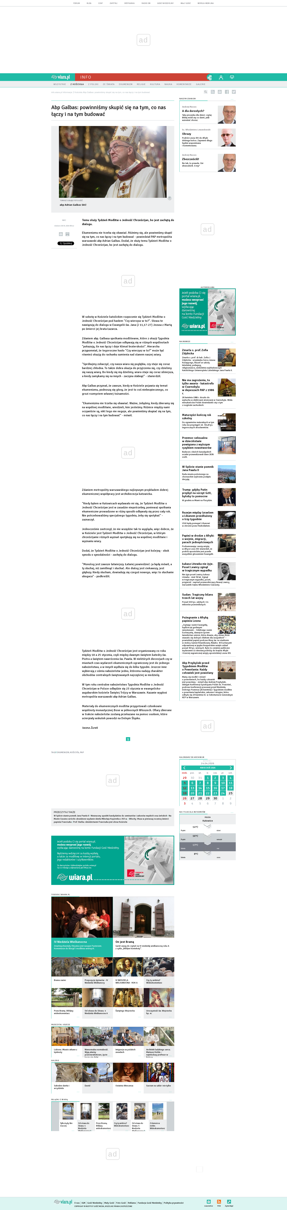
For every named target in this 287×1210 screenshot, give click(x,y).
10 (223, 783)
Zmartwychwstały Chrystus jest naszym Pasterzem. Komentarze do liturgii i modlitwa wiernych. (78, 947)
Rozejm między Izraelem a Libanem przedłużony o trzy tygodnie (197, 516)
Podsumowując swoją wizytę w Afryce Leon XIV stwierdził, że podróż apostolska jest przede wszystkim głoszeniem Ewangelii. (198, 550)
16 (215, 788)
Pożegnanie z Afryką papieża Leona (195, 619)
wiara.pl (63, 77)
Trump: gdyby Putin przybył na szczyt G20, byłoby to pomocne (197, 493)
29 (185, 778)
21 (200, 793)
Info (86, 77)
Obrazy (186, 134)
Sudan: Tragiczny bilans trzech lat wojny (197, 596)
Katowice (207, 820)
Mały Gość (186, 3)
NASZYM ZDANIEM (187, 99)
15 (208, 788)
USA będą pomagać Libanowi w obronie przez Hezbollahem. (196, 524)
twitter (234, 92)
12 (185, 788)
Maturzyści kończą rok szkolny (196, 416)
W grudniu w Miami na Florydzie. (197, 500)
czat (100, 3)
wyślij (61, 234)
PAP (82, 752)
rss (213, 92)
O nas (77, 1203)
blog (89, 3)
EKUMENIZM (63, 752)
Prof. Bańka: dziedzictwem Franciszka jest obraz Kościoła (100, 822)
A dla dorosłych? (193, 111)
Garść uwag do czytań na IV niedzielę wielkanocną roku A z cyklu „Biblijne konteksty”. (142, 947)
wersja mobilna (206, 3)
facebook (227, 92)
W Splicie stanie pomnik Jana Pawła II (71, 815)
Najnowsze (184, 342)
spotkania (129, 3)
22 (208, 793)
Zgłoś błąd (229, 1201)
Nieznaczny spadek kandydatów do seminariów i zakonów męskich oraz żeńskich (129, 815)
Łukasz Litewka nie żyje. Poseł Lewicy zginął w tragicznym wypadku (197, 567)
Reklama (132, 1203)
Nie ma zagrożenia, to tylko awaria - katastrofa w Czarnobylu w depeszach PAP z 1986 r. (198, 387)
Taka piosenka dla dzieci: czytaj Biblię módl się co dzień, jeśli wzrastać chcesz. (197, 118)
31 (200, 778)
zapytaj (114, 3)
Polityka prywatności (174, 1203)
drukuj (67, 234)
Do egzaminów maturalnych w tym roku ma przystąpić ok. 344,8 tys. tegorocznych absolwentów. (198, 425)
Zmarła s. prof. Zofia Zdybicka (195, 352)
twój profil (221, 77)
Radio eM (146, 3)
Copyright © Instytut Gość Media (89, 1206)
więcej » (78, 984)
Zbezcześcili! (190, 159)
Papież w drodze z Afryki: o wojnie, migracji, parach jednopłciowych (198, 539)
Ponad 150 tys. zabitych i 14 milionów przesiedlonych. (195, 603)
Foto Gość (121, 1203)
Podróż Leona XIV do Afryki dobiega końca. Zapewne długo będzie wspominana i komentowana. (197, 142)
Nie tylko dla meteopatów (192, 812)
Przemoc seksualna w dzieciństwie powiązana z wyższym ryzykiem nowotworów (196, 442)
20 (192, 793)
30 (192, 778)
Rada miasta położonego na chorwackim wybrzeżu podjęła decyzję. (196, 477)
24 (223, 793)
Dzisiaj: (208, 762)
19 (185, 793)
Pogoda (208, 817)
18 (230, 788)
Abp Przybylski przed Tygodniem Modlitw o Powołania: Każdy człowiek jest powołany (197, 668)
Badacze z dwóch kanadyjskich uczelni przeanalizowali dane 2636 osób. (198, 454)
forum (76, 3)
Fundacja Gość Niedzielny (150, 1203)
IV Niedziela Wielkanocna (70, 942)
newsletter (220, 92)
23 (215, 793)
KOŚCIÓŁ (74, 752)
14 (200, 788)
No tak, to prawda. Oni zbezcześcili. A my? (192, 164)
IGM (83, 1203)
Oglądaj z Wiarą (59, 1100)
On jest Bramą (124, 942)
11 (230, 783)
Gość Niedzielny (165, 3)
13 (192, 788)
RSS (219, 1201)
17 (223, 788)
